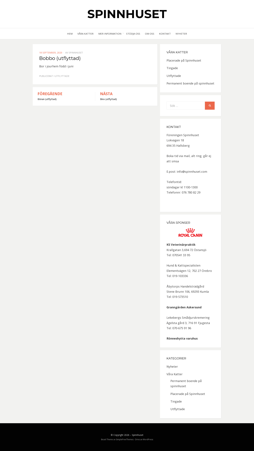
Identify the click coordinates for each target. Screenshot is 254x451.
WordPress (148, 439)
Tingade (172, 68)
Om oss (149, 33)
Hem (70, 33)
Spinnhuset (127, 14)
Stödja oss (133, 33)
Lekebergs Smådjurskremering (188, 318)
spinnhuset (76, 52)
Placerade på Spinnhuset (184, 60)
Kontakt (165, 33)
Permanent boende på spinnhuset (190, 83)
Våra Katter (85, 33)
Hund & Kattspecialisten (183, 265)
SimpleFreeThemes (124, 439)
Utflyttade (62, 76)
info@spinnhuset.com (192, 171)
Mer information (109, 33)
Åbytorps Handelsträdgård (185, 286)
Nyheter (181, 33)
